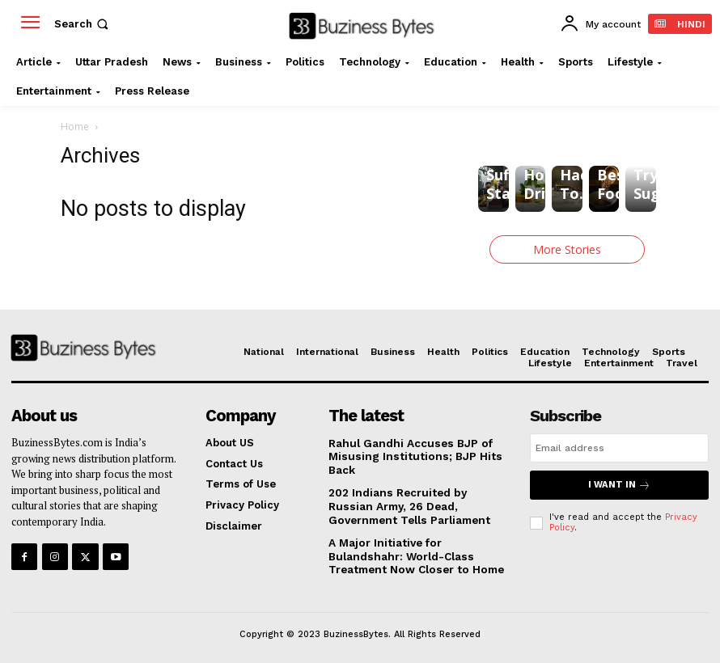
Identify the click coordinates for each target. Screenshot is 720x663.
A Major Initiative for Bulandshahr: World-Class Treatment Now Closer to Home (411, 552)
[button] (83, 24)
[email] (619, 447)
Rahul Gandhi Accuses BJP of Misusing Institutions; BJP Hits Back (408, 455)
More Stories (567, 249)
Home (75, 126)
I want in (619, 485)
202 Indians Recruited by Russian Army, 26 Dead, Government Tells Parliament (417, 503)
